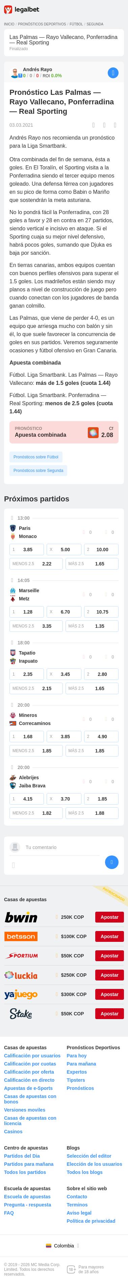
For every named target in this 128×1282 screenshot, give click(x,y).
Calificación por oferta (29, 1072)
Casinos (13, 1131)
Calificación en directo (29, 1080)
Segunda (94, 24)
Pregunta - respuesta (27, 1204)
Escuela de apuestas (27, 1196)
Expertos (77, 1072)
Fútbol (76, 24)
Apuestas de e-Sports (28, 1088)
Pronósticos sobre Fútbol (36, 457)
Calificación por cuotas (30, 1064)
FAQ (9, 1213)
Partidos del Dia (22, 1156)
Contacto (77, 1196)
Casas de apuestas (25, 899)
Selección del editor (89, 1156)
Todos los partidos (25, 1172)
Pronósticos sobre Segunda (38, 470)
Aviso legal (79, 1213)
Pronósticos (80, 1088)
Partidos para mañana (28, 1164)
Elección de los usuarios (94, 1164)
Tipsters (76, 1080)
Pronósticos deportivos (42, 24)
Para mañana (81, 1064)
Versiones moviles (24, 1110)
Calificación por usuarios (32, 1055)
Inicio (9, 24)
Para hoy (77, 1055)
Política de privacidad (91, 1221)
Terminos (77, 1204)
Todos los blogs (85, 1172)
